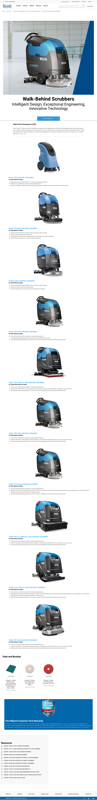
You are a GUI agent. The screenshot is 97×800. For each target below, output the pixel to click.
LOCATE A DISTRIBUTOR (10, 1)
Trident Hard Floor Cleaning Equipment (16, 746)
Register (84, 1)
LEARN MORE (23, 133)
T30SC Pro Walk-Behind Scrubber (23, 640)
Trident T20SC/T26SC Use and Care (14, 778)
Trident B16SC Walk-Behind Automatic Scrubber (19, 760)
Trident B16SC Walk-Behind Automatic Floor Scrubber (21, 757)
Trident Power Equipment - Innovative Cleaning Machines (27, 11)
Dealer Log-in (44, 794)
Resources (38, 6)
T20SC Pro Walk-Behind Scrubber (23, 332)
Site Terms (31, 794)
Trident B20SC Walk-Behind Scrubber (15, 755)
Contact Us (88, 794)
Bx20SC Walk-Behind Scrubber (22, 281)
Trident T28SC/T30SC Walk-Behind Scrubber (17, 752)
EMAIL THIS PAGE (65, 1)
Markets (32, 6)
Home (3, 11)
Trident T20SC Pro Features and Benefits (17, 766)
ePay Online (58, 794)
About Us (45, 6)
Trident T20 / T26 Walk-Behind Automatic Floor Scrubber (22, 749)
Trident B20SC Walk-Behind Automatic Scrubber (19, 763)
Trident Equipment (51, 118)
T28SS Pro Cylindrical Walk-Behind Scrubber (28, 537)
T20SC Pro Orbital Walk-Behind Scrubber (26, 382)
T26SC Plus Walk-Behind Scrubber (23, 484)
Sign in (89, 1)
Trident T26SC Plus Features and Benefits (17, 769)
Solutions (25, 6)
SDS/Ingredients (75, 1)
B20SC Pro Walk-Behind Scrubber (23, 228)
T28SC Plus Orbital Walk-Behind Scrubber (27, 587)
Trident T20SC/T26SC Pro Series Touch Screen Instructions (22, 775)
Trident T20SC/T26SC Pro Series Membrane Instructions (21, 772)
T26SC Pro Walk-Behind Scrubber (23, 433)
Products (18, 6)
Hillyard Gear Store (73, 794)
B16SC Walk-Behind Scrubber (21, 177)
